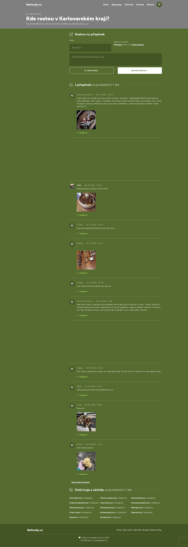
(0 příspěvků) (84, 503)
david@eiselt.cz (101, 540)
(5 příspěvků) (141, 512)
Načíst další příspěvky (80, 482)
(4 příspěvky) (81, 498)
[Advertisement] (45, 71)
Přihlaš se (118, 45)
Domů (106, 5)
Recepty (140, 5)
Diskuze (150, 5)
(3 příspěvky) (145, 503)
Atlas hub (129, 5)
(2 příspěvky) (80, 512)
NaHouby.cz (34, 4)
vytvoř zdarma (138, 45)
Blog (159, 530)
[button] (91, 70)
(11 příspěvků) (113, 512)
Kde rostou (117, 5)
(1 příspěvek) (113, 498)
